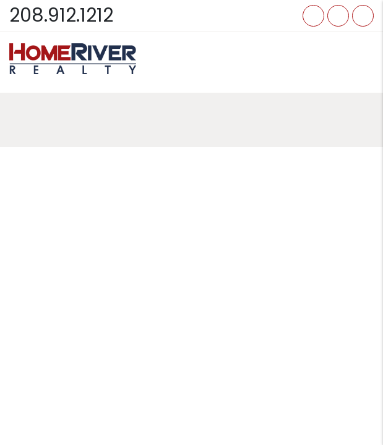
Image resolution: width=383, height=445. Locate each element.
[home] (72, 58)
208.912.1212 (61, 15)
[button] (313, 16)
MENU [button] (360, 61)
